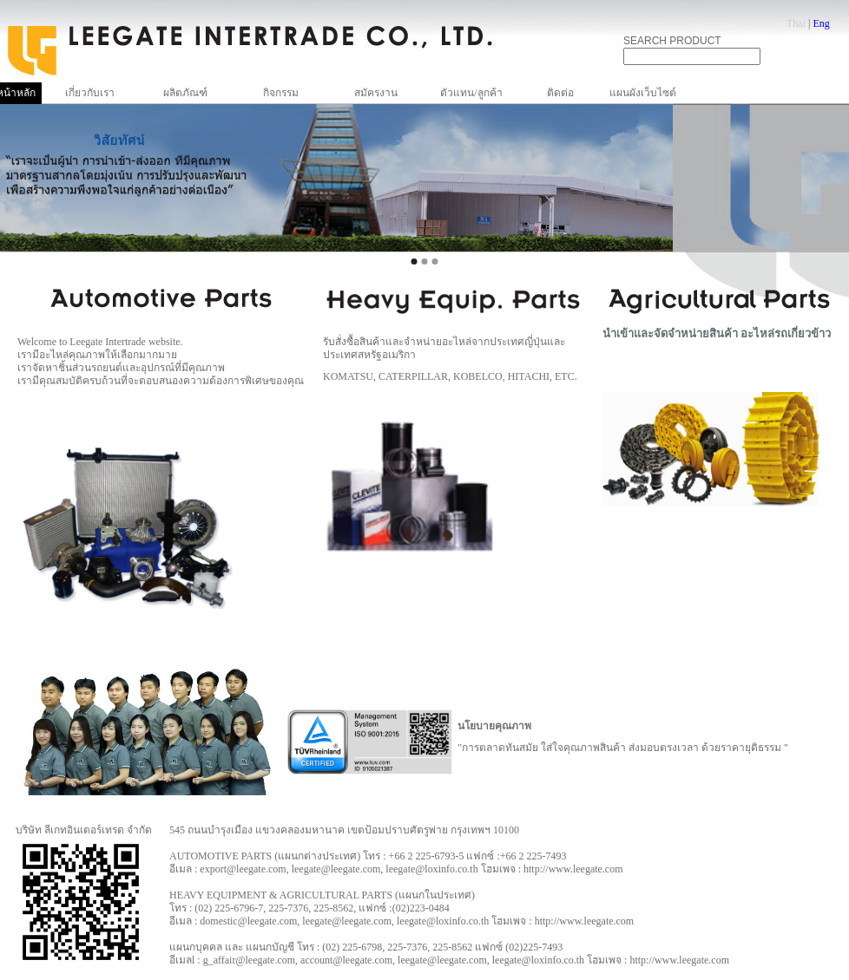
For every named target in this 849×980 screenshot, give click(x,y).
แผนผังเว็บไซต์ (642, 93)
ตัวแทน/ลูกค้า (471, 93)
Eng (821, 23)
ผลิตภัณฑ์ (185, 93)
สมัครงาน (376, 93)
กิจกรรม (281, 93)
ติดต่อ (560, 93)
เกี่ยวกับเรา (90, 93)
